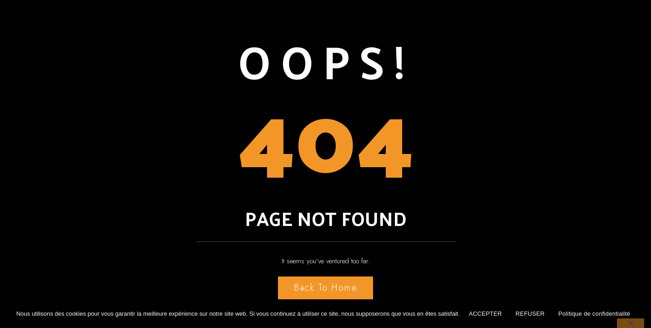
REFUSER (530, 313)
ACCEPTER (485, 313)
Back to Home (325, 287)
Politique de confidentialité (594, 313)
